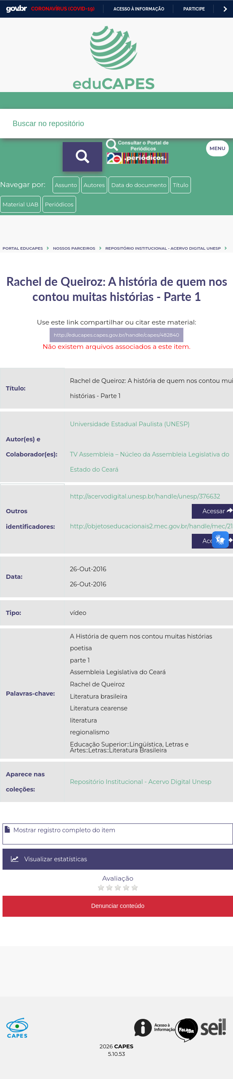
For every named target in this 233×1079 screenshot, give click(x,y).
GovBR (16, 9)
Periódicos (59, 204)
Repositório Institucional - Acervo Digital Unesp (163, 248)
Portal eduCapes (23, 248)
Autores (94, 185)
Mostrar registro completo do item (59, 830)
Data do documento (139, 185)
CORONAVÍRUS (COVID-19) (63, 9)
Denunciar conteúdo (118, 905)
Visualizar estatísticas (49, 859)
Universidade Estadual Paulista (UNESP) (130, 424)
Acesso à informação (139, 9)
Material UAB (20, 204)
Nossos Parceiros (74, 248)
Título (180, 185)
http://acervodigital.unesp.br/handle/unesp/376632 (145, 496)
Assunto (66, 185)
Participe (194, 9)
